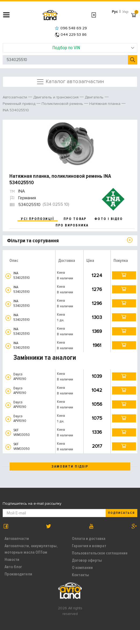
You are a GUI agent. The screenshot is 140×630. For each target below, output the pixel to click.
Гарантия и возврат (89, 545)
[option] (70, 143)
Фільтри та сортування (33, 240)
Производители (18, 574)
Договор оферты (87, 560)
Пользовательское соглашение (100, 553)
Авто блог (13, 566)
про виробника (72, 225)
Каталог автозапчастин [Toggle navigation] (70, 82)
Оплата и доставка (88, 538)
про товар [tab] (75, 219)
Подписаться (121, 513)
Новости (12, 559)
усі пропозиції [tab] (37, 219)
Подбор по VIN (93, 48)
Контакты (80, 574)
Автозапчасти (17, 538)
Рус (115, 11)
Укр (125, 11)
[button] (8, 276)
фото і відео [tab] (108, 219)
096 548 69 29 (71, 28)
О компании (82, 567)
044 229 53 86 (71, 34)
